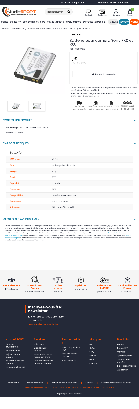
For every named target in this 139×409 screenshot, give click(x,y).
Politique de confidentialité (64, 383)
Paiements (39, 344)
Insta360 (93, 363)
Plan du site (13, 383)
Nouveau (124, 22)
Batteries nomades (92, 22)
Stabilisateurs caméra (123, 361)
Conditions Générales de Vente (116, 383)
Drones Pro (28, 22)
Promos (134, 22)
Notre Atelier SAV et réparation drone (43, 356)
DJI (105, 22)
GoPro (92, 348)
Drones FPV (15, 22)
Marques (113, 22)
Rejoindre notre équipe (13, 356)
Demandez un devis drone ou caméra (43, 362)
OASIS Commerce (75, 394)
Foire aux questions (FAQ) (71, 349)
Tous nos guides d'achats (70, 355)
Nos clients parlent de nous (15, 362)
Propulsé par (62, 394)
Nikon (91, 360)
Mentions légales (35, 383)
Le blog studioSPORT (15, 367)
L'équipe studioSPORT (12, 345)
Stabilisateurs (73, 22)
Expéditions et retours (40, 349)
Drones (4, 22)
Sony (91, 352)
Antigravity (122, 370)
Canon (92, 356)
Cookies (89, 383)
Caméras (41, 22)
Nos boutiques (13, 351)
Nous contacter (69, 360)
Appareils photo (55, 22)
